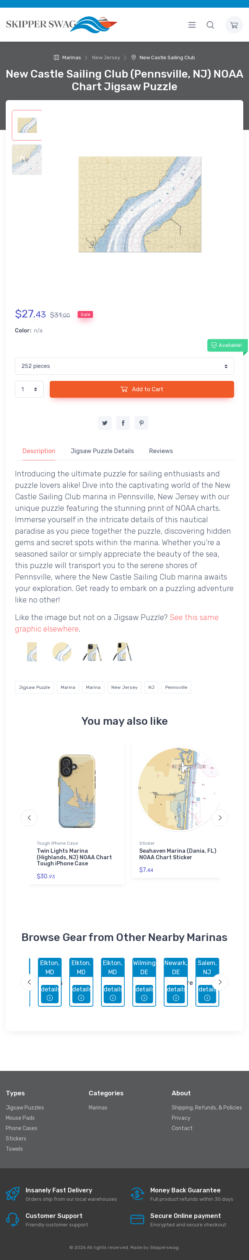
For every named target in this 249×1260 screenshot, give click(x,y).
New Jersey (124, 687)
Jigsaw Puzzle (34, 687)
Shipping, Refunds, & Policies (207, 1108)
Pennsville (176, 687)
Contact (182, 1128)
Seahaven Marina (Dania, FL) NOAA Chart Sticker (177, 854)
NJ (151, 687)
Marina (68, 687)
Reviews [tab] (161, 451)
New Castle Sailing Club (163, 57)
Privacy (181, 1118)
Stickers (16, 1138)
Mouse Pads (20, 1118)
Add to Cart (141, 388)
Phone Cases (21, 1128)
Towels (14, 1149)
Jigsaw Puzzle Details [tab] (102, 451)
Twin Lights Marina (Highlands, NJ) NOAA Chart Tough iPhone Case (74, 857)
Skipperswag (164, 1247)
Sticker (147, 843)
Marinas (67, 57)
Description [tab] (39, 451)
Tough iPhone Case (57, 843)
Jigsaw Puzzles (25, 1108)
